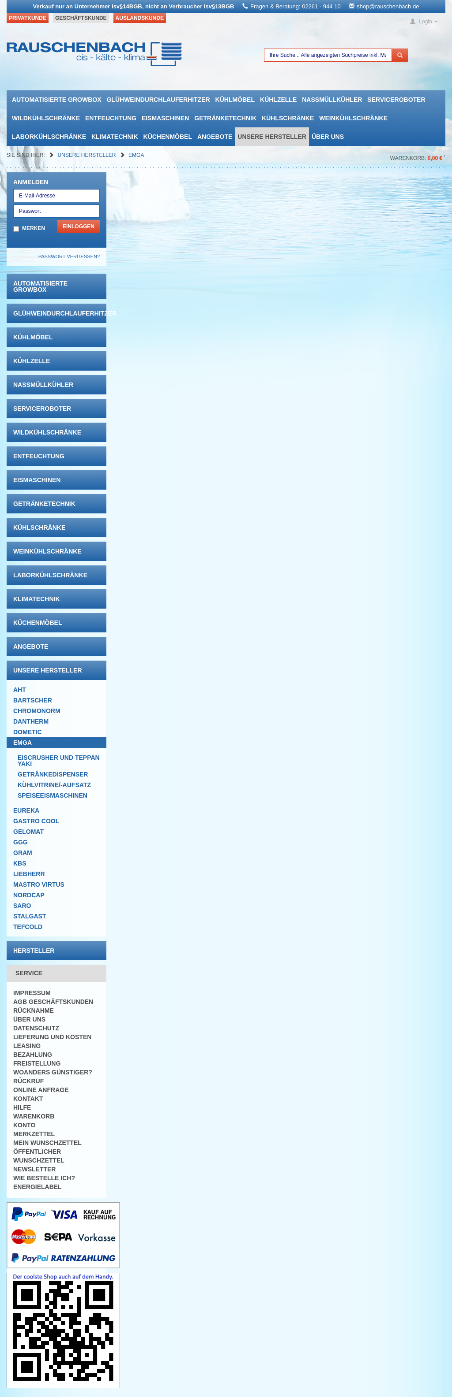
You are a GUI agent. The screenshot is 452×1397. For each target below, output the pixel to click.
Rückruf (28, 1081)
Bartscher (32, 700)
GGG (20, 842)
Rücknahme (33, 1010)
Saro (22, 905)
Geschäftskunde (81, 18)
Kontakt (28, 1098)
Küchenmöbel (167, 136)
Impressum (32, 992)
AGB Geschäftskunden (53, 1001)
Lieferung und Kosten (52, 1036)
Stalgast (29, 916)
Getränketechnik (225, 118)
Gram (22, 852)
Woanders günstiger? (52, 1072)
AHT (19, 689)
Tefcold (27, 926)
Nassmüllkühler (332, 99)
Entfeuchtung (110, 118)
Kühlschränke (288, 118)
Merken (33, 228)
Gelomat (28, 831)
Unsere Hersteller (271, 136)
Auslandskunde (140, 18)
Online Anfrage (40, 1089)
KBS (19, 863)
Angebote (214, 136)
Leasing (27, 1045)
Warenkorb (33, 1116)
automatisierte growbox (56, 99)
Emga (136, 155)
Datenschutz (36, 1028)
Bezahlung (32, 1054)
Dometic (27, 732)
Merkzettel (34, 1133)
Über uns (328, 136)
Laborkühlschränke (49, 136)
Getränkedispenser (53, 774)
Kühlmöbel (235, 99)
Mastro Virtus (38, 884)
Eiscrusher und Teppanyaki (59, 760)
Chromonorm (36, 710)
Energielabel (37, 1186)
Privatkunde (27, 18)
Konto (24, 1125)
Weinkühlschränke (353, 118)
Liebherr (29, 873)
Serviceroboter (396, 99)
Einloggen (78, 226)
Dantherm (31, 721)
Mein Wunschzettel (47, 1142)
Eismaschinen (165, 118)
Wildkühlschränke (46, 118)
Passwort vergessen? (69, 256)
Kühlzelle (278, 99)
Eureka (26, 810)
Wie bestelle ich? (44, 1178)
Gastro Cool (36, 821)
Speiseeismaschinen (52, 795)
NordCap (29, 895)
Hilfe (22, 1107)
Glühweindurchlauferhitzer (158, 99)
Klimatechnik (114, 136)
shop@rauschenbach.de (388, 6)
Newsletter (34, 1169)
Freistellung (36, 1063)
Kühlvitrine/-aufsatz (54, 784)
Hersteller (33, 950)
